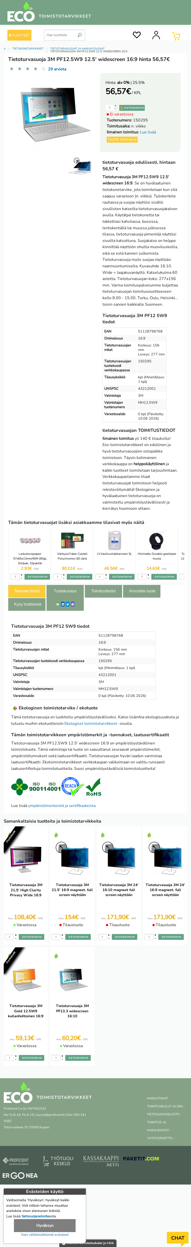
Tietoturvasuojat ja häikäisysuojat (77, 49)
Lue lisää (148, 132)
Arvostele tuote (142, 591)
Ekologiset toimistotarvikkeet (90, 723)
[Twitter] (68, 604)
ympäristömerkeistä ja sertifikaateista (62, 805)
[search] (80, 33)
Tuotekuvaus (65, 591)
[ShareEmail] (58, 604)
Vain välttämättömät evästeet (45, 1234)
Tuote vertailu (122, 140)
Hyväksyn (44, 1225)
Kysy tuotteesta (27, 604)
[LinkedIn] (63, 604)
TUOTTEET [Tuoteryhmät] (19, 35)
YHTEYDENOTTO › (160, 1138)
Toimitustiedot (103, 591)
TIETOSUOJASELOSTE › (164, 1114)
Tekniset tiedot (27, 591)
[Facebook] (73, 604)
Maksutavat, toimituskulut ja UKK (88, 1243)
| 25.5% (131, 82)
